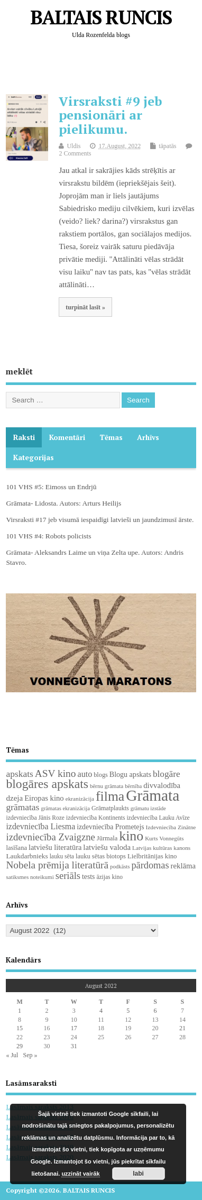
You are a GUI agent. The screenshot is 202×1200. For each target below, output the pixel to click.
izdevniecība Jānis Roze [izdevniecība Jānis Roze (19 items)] (35, 817)
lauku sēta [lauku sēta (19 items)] (62, 856)
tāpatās (167, 146)
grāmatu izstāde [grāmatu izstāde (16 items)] (148, 808)
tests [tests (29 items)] (88, 877)
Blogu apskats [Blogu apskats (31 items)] (130, 774)
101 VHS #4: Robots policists (48, 536)
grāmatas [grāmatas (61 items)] (22, 807)
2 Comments (75, 153)
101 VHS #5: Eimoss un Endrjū (51, 487)
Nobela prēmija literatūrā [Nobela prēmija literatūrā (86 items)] (57, 865)
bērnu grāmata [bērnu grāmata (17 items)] (106, 786)
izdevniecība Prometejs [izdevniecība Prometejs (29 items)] (110, 827)
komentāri (67, 437)
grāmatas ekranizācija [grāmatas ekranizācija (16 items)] (65, 808)
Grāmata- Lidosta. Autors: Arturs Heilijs (63, 503)
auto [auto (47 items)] (85, 774)
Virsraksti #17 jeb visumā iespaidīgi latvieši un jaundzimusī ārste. (100, 520)
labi (138, 1173)
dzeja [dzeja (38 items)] (14, 798)
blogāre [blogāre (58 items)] (166, 774)
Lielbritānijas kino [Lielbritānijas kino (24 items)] (152, 856)
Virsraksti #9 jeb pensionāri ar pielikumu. (110, 115)
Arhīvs (148, 437)
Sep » (30, 1055)
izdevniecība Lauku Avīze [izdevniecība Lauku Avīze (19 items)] (157, 817)
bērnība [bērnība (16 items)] (133, 786)
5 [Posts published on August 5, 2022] (128, 1010)
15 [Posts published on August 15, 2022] (19, 1028)
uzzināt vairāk (80, 1173)
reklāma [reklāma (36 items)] (183, 866)
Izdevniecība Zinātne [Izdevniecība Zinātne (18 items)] (171, 827)
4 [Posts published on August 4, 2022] (101, 1010)
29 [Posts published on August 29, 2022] (19, 1046)
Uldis (73, 146)
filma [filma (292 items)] (110, 796)
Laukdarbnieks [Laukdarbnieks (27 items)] (27, 856)
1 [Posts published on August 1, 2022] (19, 1010)
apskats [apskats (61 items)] (19, 773)
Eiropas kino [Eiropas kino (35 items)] (44, 798)
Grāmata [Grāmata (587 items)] (152, 795)
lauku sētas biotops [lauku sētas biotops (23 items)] (101, 856)
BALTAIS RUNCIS (100, 17)
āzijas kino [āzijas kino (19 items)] (109, 877)
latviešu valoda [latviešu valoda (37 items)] (107, 847)
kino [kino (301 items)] (131, 836)
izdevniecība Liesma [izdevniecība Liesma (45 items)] (40, 826)
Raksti (24, 437)
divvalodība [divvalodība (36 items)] (161, 785)
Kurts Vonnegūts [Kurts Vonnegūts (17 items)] (164, 838)
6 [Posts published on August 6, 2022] (155, 1010)
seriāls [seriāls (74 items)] (68, 875)
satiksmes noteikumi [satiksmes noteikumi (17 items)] (29, 877)
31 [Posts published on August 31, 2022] (74, 1046)
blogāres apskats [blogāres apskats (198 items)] (47, 784)
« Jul (12, 1055)
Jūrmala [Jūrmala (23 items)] (107, 838)
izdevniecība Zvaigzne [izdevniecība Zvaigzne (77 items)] (50, 836)
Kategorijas (33, 457)
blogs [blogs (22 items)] (101, 774)
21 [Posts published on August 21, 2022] (182, 1028)
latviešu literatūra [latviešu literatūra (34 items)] (55, 847)
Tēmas (111, 437)
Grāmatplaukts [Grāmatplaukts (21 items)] (110, 808)
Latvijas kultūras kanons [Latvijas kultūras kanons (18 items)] (161, 848)
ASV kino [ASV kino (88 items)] (55, 773)
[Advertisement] (103, 69)
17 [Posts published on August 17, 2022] (74, 1028)
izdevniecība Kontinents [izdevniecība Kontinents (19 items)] (95, 817)
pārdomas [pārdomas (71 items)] (150, 865)
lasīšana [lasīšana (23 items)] (16, 847)
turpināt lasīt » (85, 307)
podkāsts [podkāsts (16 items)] (120, 866)
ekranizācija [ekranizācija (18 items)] (80, 798)
